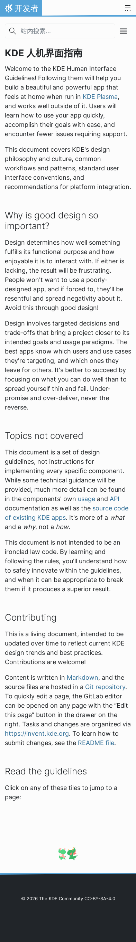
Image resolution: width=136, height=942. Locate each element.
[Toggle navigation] (127, 8)
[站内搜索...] (60, 30)
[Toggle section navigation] (123, 31)
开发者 (20, 10)
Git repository (105, 686)
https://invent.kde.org (37, 733)
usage (86, 498)
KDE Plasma (100, 96)
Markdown (82, 677)
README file (96, 742)
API (114, 498)
